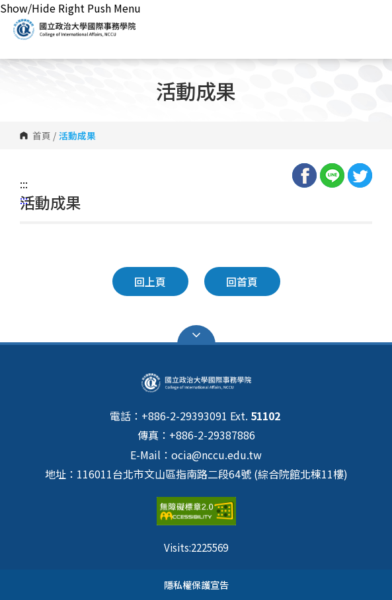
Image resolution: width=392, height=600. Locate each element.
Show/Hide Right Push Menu (70, 8)
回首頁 (242, 281)
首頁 (41, 135)
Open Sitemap (196, 335)
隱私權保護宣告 (196, 584)
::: (24, 184)
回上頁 (150, 281)
